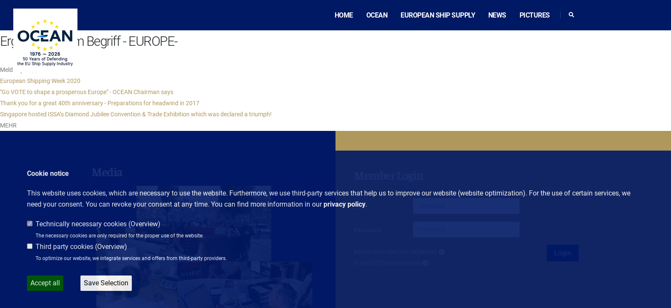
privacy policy (344, 204)
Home (344, 15)
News (497, 15)
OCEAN (377, 15)
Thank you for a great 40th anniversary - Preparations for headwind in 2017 (99, 103)
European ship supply (438, 15)
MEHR (8, 125)
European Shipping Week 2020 (40, 80)
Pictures (535, 15)
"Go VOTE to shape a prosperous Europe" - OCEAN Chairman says (86, 92)
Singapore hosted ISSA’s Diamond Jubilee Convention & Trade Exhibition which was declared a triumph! (136, 114)
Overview (144, 224)
